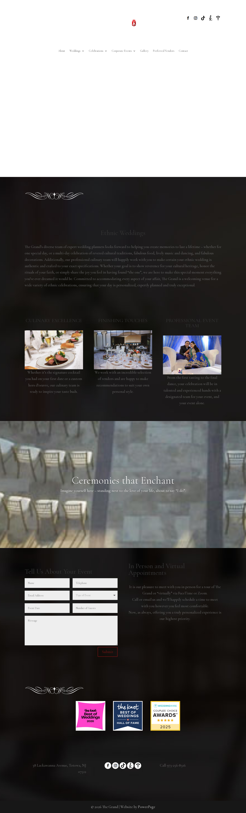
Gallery (144, 51)
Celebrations (96, 51)
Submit (107, 651)
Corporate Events (122, 51)
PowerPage (146, 807)
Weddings (74, 51)
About (61, 51)
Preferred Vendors (163, 51)
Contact (183, 51)
